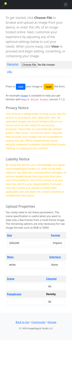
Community (38, 322)
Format (55, 235)
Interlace (55, 257)
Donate (52, 322)
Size (9, 235)
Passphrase (14, 294)
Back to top (22, 322)
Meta (10, 257)
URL (9, 71)
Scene (10, 279)
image (24, 95)
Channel (51, 279)
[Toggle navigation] (65, 4)
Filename (12, 64)
